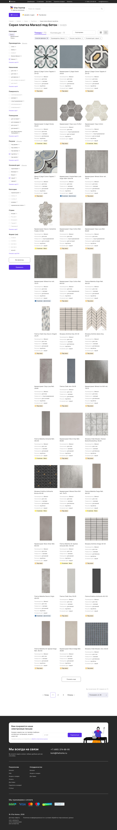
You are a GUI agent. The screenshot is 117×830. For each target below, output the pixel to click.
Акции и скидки (14, 776)
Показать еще (71, 679)
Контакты (69, 1)
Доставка (48, 1)
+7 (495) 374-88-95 (90, 1)
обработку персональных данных (40, 739)
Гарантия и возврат (59, 1)
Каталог (14, 15)
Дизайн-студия (29, 15)
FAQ (10, 773)
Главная (11, 21)
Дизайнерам (31, 1)
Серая (26, 21)
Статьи (11, 788)
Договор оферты (14, 817)
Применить (19, 267)
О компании (40, 1)
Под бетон (34, 21)
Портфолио (42, 15)
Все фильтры (19, 260)
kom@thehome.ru (103, 1)
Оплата (11, 779)
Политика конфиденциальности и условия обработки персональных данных (48, 817)
